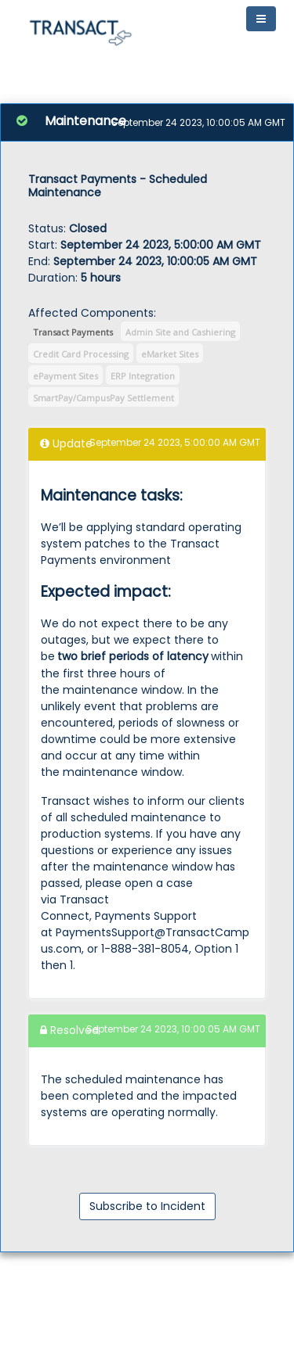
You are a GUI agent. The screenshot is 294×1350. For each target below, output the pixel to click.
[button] (80, 29)
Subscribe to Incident (147, 1206)
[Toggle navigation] (261, 18)
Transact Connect (75, 908)
